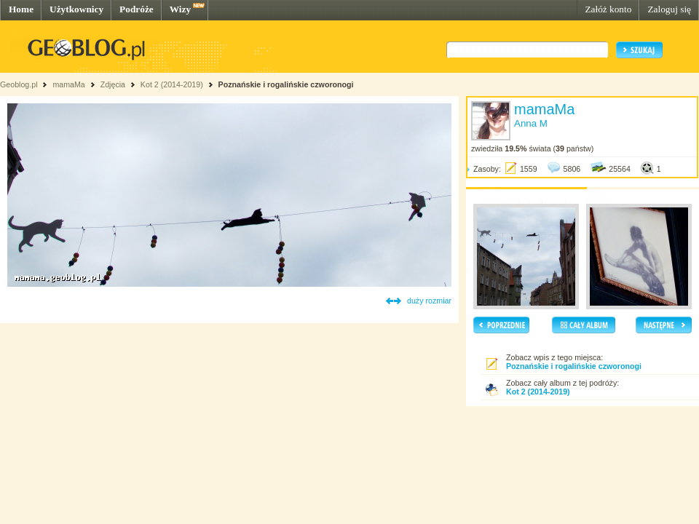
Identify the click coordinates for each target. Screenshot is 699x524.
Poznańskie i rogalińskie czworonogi (286, 84)
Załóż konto (608, 9)
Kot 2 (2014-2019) (172, 84)
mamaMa (68, 84)
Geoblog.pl (19, 84)
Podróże (136, 9)
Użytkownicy (76, 9)
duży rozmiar (429, 300)
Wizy (180, 9)
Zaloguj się (669, 9)
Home (21, 9)
